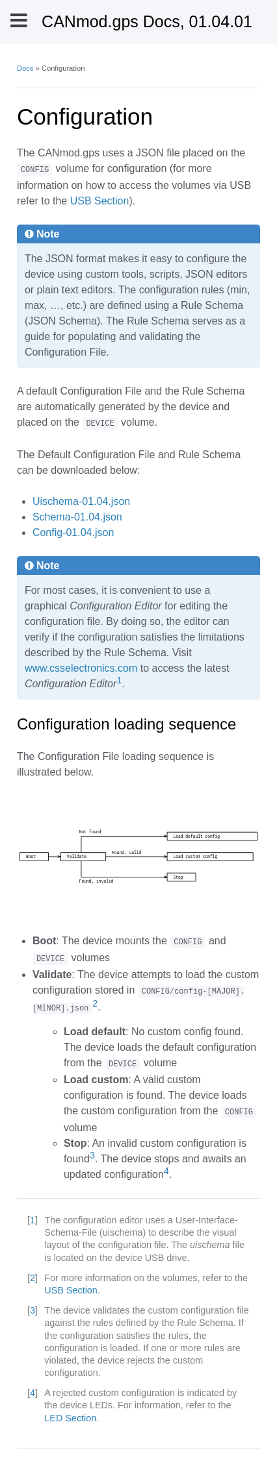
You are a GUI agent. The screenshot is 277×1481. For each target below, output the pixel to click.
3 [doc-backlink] (32, 1310)
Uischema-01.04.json (81, 501)
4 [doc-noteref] (166, 1171)
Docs (25, 68)
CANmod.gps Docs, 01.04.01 (147, 21)
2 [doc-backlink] (32, 1278)
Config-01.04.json (73, 532)
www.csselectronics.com (81, 668)
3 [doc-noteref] (92, 1155)
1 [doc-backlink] (32, 1220)
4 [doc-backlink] (32, 1393)
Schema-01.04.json (77, 516)
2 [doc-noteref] (95, 1003)
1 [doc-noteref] (119, 680)
